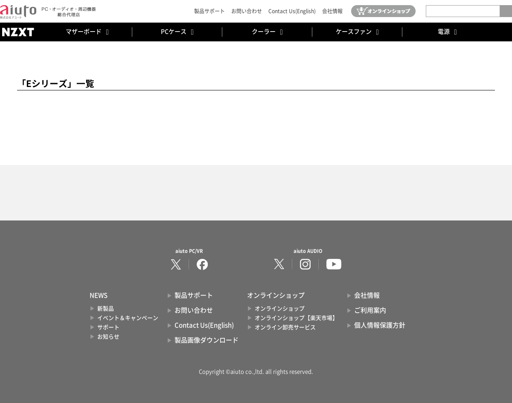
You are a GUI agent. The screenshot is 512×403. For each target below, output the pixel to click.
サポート (108, 327)
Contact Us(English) (292, 11)
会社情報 (332, 11)
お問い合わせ (246, 11)
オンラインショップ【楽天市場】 (296, 318)
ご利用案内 (370, 310)
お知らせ (108, 336)
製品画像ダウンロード (207, 340)
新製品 (105, 308)
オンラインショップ (280, 308)
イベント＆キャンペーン (127, 318)
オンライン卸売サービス (285, 327)
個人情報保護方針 (379, 325)
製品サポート (209, 11)
